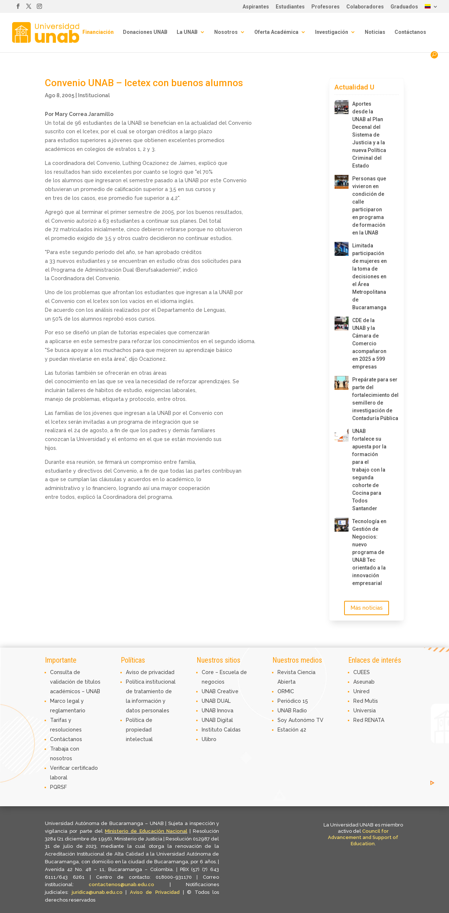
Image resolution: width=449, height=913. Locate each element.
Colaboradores (365, 7)
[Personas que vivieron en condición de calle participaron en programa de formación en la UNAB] (342, 182)
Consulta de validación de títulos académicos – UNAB (75, 681)
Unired (361, 691)
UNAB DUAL (216, 701)
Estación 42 (291, 730)
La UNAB (187, 32)
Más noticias (366, 607)
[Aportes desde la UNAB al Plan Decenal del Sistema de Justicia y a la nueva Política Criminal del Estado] (342, 107)
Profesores (325, 7)
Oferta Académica (276, 32)
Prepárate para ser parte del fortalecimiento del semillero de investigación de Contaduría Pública (369, 399)
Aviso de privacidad (150, 672)
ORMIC (285, 691)
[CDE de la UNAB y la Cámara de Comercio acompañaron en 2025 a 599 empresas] (342, 324)
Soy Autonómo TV (300, 720)
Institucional (94, 95)
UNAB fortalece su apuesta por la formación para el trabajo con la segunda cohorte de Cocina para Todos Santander (369, 469)
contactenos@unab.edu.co (121, 884)
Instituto (213, 730)
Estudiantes (290, 7)
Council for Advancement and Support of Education (363, 837)
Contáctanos (410, 32)
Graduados (404, 7)
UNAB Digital (217, 720)
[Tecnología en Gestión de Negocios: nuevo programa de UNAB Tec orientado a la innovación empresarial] (342, 525)
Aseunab (364, 682)
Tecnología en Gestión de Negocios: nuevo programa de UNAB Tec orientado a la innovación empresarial (369, 552)
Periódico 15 (292, 701)
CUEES (361, 672)
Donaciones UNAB (145, 32)
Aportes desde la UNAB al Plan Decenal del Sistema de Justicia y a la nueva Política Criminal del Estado (369, 135)
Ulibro (209, 739)
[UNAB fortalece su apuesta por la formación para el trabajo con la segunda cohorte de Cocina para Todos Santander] (342, 434)
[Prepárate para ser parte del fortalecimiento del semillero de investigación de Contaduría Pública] (342, 383)
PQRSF (58, 787)
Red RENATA (368, 720)
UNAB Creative (220, 691)
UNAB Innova (217, 710)
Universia (364, 710)
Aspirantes (256, 7)
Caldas (232, 730)
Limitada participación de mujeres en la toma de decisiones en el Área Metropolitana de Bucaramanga (369, 276)
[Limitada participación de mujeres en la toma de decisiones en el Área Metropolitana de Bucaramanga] (342, 249)
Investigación (331, 32)
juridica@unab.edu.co (97, 892)
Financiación (98, 32)
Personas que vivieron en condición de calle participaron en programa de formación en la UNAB (369, 206)
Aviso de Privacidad (156, 892)
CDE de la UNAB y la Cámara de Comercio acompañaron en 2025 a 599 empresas (369, 343)
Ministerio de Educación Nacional (146, 831)
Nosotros (226, 32)
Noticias (375, 32)
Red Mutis (365, 701)
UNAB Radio (292, 710)
